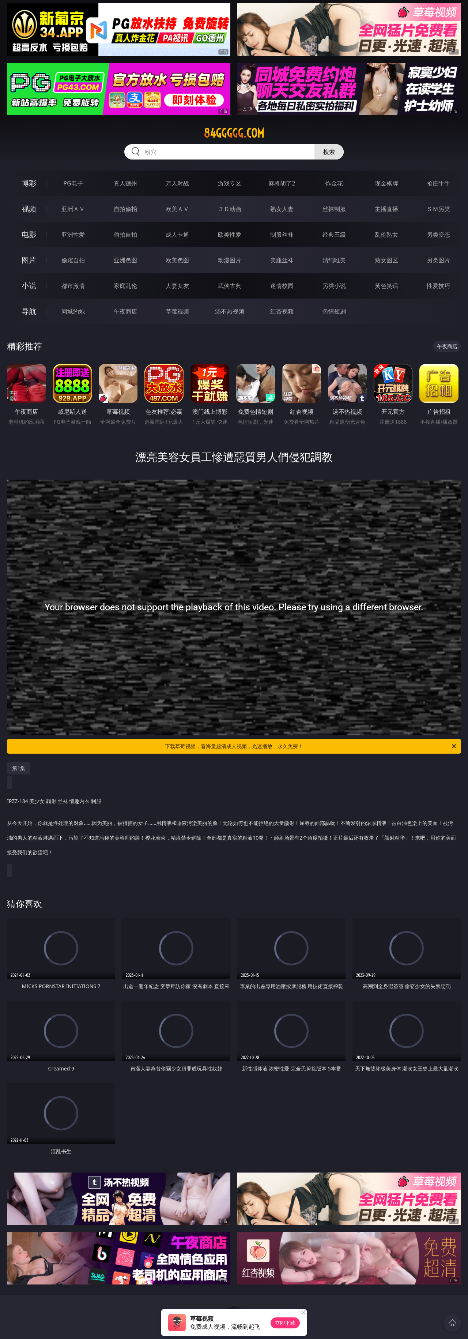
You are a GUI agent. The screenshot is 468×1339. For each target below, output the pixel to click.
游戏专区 (229, 183)
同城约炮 (73, 311)
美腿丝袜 (282, 260)
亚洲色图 (125, 260)
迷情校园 (282, 286)
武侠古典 (229, 286)
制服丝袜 (282, 234)
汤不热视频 (229, 311)
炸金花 (334, 183)
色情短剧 (334, 311)
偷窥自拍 (73, 260)
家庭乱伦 (125, 286)
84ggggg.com (234, 133)
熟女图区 (386, 260)
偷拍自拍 (125, 234)
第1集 (18, 768)
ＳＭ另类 (438, 209)
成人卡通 (177, 234)
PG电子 (73, 183)
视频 (29, 209)
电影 (29, 234)
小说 (29, 285)
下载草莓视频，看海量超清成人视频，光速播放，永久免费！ (311, 746)
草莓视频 (177, 311)
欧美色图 (177, 260)
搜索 (329, 152)
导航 (29, 311)
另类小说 (334, 286)
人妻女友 (177, 286)
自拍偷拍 (125, 209)
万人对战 (177, 183)
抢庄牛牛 (438, 183)
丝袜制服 (334, 209)
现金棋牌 (386, 183)
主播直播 (386, 209)
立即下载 (285, 1322)
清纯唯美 (334, 260)
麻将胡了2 (281, 183)
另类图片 (438, 260)
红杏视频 (282, 311)
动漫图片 (229, 260)
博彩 (29, 183)
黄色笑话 (386, 286)
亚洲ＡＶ (73, 209)
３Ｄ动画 (229, 209)
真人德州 (125, 183)
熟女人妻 (282, 209)
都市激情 (73, 286)
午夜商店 (125, 311)
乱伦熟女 (386, 234)
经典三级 (334, 234)
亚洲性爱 (73, 234)
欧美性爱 (229, 234)
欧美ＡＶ (177, 209)
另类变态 (438, 234)
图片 (29, 260)
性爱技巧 (438, 286)
